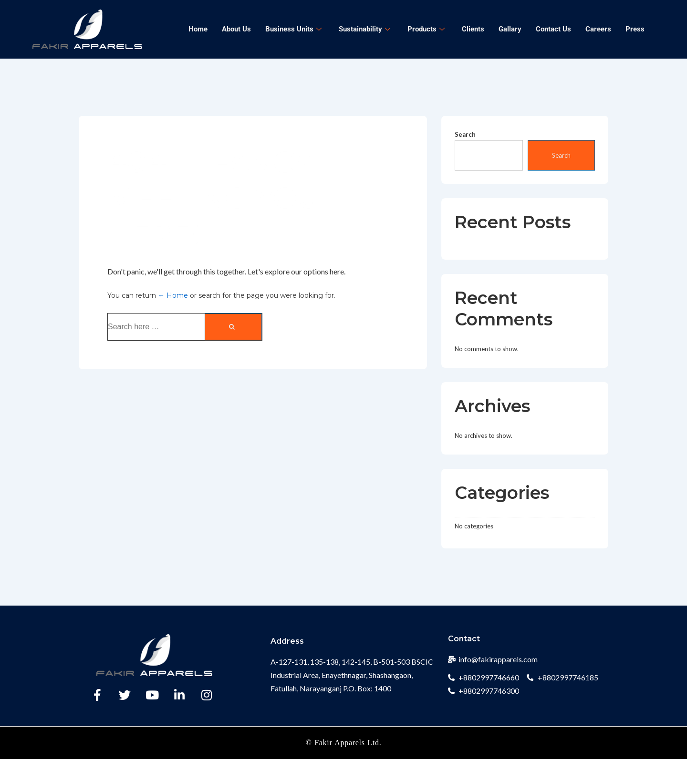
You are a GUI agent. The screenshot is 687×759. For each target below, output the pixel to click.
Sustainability (364, 29)
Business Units (293, 29)
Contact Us (553, 29)
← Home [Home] (173, 295)
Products (426, 29)
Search (465, 134)
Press (635, 29)
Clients (473, 29)
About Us (236, 29)
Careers (598, 29)
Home (198, 29)
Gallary (510, 29)
